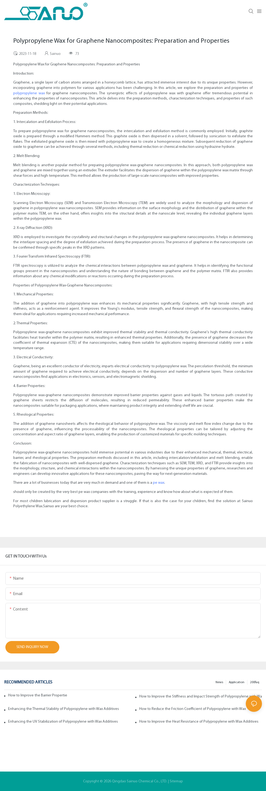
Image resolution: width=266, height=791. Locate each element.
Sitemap (176, 781)
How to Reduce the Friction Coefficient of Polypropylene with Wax (192, 709)
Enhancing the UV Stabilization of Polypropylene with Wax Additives (63, 722)
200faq (254, 682)
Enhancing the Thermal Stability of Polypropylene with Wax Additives (63, 709)
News (219, 682)
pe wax (158, 483)
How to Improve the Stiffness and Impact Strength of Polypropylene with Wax (200, 697)
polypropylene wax (29, 93)
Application (236, 682)
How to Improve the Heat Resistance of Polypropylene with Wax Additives (198, 722)
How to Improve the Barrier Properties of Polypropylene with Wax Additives (37, 695)
